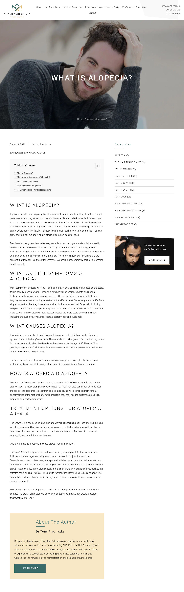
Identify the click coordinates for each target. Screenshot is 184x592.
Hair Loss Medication (128, 210)
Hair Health (122, 190)
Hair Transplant (125, 217)
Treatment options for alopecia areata (34, 190)
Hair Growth (123, 183)
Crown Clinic (29, 493)
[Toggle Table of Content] (96, 166)
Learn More (30, 568)
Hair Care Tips (124, 176)
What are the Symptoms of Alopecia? (33, 177)
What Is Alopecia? (25, 173)
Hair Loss (121, 196)
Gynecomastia (124, 169)
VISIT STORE (157, 259)
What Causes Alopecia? (27, 181)
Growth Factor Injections (61, 443)
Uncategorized (124, 224)
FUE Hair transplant (128, 162)
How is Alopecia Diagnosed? (29, 186)
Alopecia (120, 155)
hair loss (46, 230)
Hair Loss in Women (127, 203)
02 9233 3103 (173, 13)
